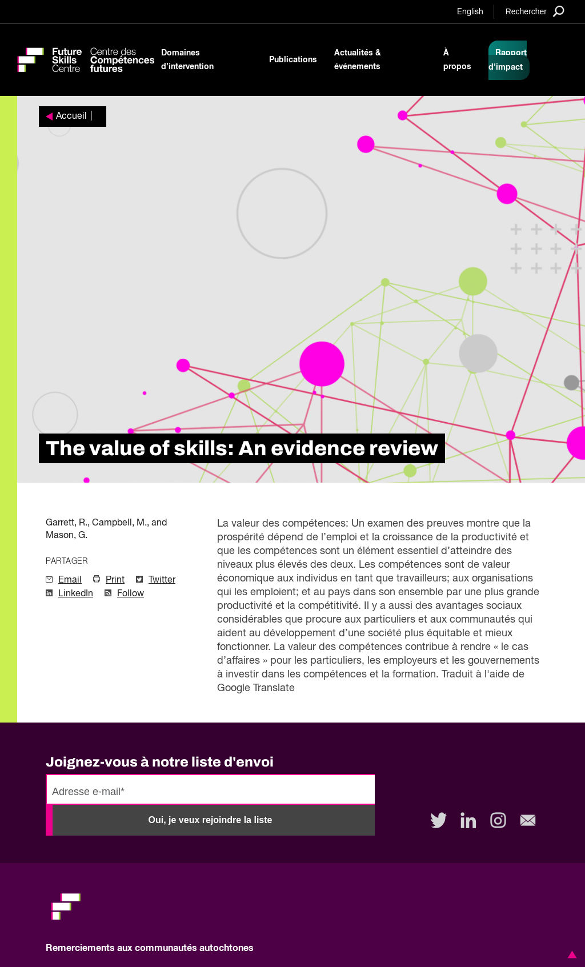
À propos (457, 60)
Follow (130, 594)
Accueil (71, 116)
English (470, 12)
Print (115, 580)
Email (70, 580)
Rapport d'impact (507, 60)
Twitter (162, 580)
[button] (570, 954)
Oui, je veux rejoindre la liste (211, 820)
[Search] (535, 11)
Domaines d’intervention (187, 60)
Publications (293, 60)
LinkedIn (75, 594)
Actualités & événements (357, 60)
